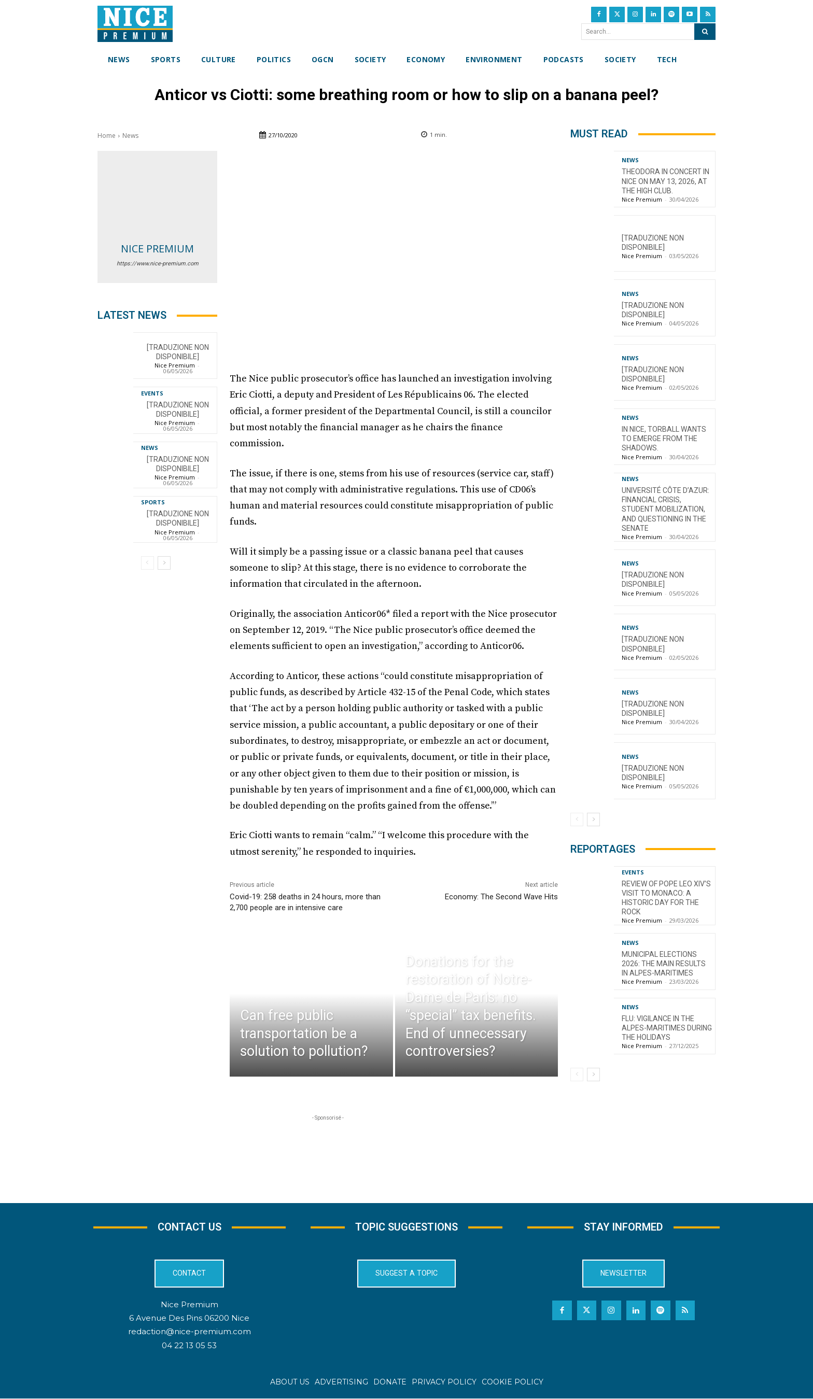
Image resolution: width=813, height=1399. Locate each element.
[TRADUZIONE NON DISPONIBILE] (178, 352)
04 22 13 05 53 (189, 1346)
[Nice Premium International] (135, 24)
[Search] (705, 31)
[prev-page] (147, 563)
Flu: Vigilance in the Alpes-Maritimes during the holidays (667, 1027)
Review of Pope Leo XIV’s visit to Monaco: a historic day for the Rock (666, 898)
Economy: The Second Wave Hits (501, 896)
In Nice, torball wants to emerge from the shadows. (664, 438)
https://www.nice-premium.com (158, 263)
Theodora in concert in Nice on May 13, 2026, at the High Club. (665, 180)
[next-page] (164, 563)
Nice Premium (157, 248)
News (130, 135)
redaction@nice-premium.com (189, 1332)
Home (106, 135)
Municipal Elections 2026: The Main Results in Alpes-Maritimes (664, 963)
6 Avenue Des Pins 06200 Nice (189, 1318)
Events (152, 393)
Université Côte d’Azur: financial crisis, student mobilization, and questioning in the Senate (665, 509)
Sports (153, 502)
